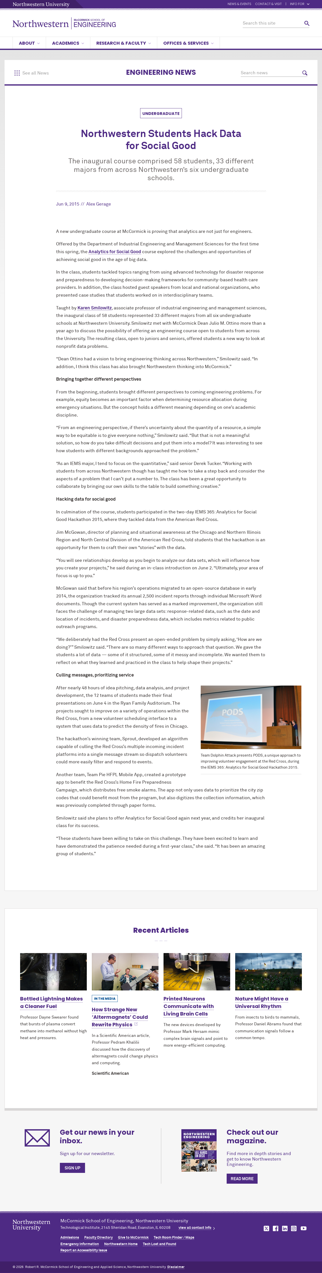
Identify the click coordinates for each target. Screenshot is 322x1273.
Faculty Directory (98, 1237)
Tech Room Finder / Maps (174, 1237)
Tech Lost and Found (159, 1244)
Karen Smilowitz (94, 308)
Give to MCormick (133, 1237)
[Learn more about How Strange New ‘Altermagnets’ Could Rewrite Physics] (125, 971)
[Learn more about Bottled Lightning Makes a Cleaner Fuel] (53, 971)
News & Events (239, 4)
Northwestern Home (121, 1244)
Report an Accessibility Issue (83, 1250)
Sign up (72, 1168)
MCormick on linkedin (284, 1228)
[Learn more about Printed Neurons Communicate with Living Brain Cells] (197, 971)
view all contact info (195, 1228)
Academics (68, 43)
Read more (242, 1179)
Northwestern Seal (36, 1233)
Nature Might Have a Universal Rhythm (261, 1002)
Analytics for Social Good (115, 252)
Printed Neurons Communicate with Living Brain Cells (189, 1006)
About (29, 43)
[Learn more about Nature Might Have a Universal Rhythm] (268, 971)
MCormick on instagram (294, 1228)
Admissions (69, 1237)
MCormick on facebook (275, 1228)
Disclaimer (175, 1267)
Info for (299, 4)
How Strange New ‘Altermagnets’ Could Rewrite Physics (120, 1017)
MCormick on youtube (303, 1228)
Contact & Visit (268, 4)
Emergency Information (79, 1244)
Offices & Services (188, 43)
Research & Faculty (123, 43)
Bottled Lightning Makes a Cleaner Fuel (51, 1002)
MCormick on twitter (265, 1228)
